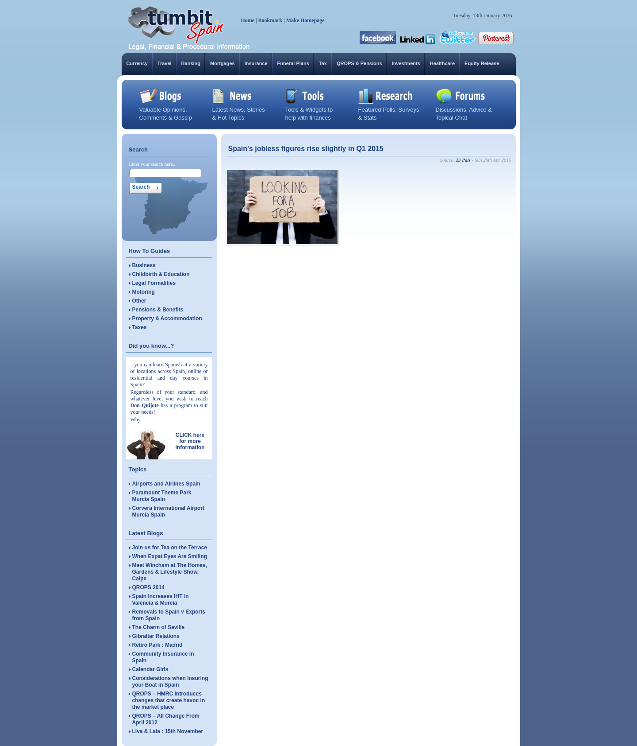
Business (144, 265)
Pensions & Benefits (158, 310)
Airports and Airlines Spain (166, 484)
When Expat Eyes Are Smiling (169, 556)
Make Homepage (305, 20)
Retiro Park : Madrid (157, 645)
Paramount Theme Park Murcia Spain (162, 496)
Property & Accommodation (167, 318)
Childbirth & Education (161, 274)
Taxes (139, 327)
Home (248, 20)
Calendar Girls (150, 669)
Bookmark (270, 20)
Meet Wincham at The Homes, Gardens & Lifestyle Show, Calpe (169, 572)
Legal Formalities (154, 283)
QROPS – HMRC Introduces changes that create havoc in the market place (168, 700)
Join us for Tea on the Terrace (169, 547)
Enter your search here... (153, 164)
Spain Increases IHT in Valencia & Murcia (160, 599)
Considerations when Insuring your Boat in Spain (170, 681)
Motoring (143, 292)
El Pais (463, 160)
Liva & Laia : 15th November (167, 731)
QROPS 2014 (148, 587)
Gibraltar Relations (156, 636)
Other (139, 301)
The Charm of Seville (158, 627)
